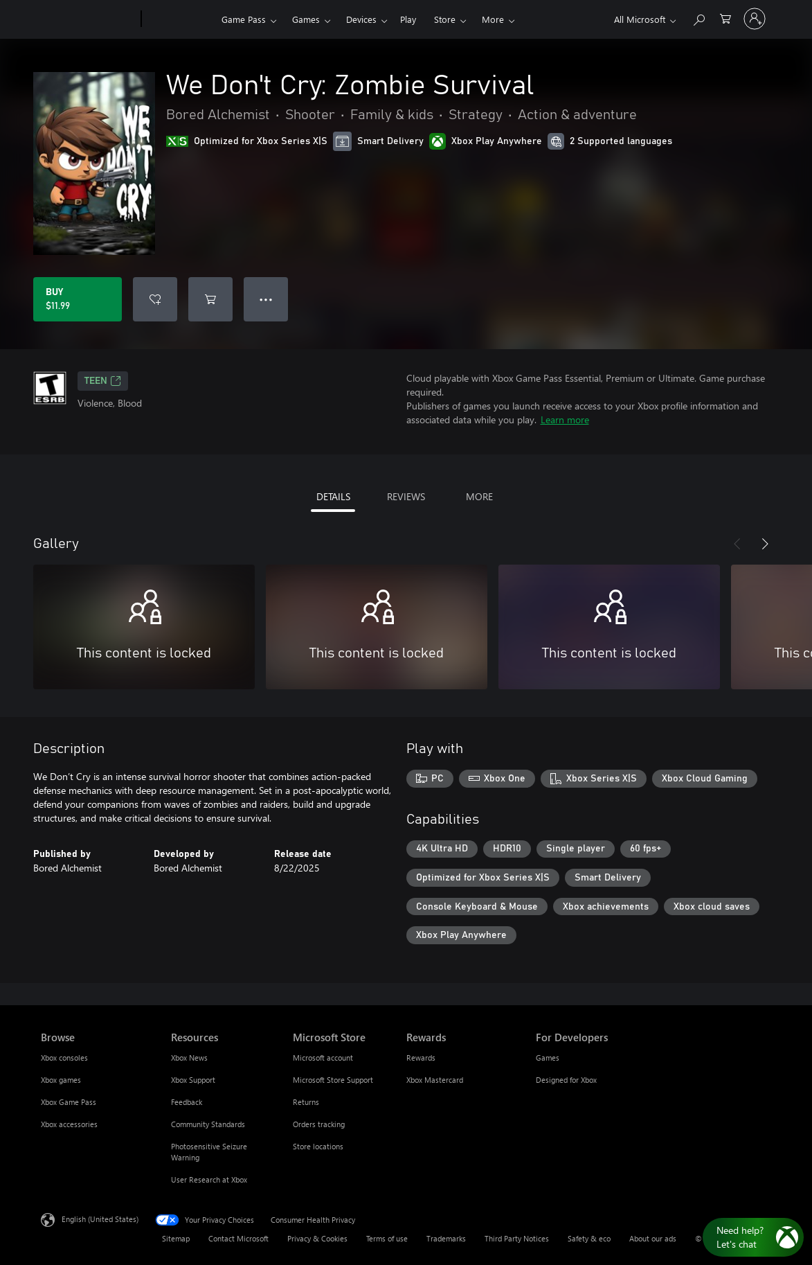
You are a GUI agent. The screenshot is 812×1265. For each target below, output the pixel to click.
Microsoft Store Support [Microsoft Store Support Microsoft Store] (333, 1079)
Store (444, 19)
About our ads (652, 1238)
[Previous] (737, 544)
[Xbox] (179, 19)
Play (408, 19)
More (493, 19)
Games (306, 19)
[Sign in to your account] (754, 18)
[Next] (765, 544)
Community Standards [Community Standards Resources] (208, 1124)
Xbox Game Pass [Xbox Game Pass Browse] (68, 1101)
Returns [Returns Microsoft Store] (306, 1101)
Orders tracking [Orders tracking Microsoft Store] (319, 1124)
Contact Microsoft (238, 1238)
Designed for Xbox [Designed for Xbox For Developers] (566, 1079)
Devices (361, 19)
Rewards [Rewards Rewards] (420, 1057)
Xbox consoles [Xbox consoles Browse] (64, 1057)
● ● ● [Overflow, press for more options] (266, 299)
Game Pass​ (244, 19)
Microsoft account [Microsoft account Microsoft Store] (323, 1057)
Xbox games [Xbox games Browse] (61, 1079)
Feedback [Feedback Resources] (186, 1101)
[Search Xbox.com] (698, 17)
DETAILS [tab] (333, 496)
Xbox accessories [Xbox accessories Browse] (69, 1124)
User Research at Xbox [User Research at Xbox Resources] (209, 1179)
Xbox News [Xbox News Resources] (189, 1057)
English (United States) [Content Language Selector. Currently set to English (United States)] (100, 1218)
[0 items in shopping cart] (725, 17)
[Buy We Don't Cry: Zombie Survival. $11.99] (77, 299)
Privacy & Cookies (317, 1238)
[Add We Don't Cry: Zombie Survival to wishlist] (155, 299)
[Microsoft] (88, 19)
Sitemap (176, 1238)
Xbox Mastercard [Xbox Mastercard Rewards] (434, 1079)
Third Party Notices (517, 1238)
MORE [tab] (479, 496)
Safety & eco (589, 1238)
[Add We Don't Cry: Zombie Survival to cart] (210, 299)
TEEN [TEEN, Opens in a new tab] (102, 381)
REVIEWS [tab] (406, 496)
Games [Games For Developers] (547, 1057)
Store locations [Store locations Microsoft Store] (318, 1146)
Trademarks (446, 1238)
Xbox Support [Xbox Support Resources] (193, 1079)
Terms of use (387, 1238)
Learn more (565, 419)
